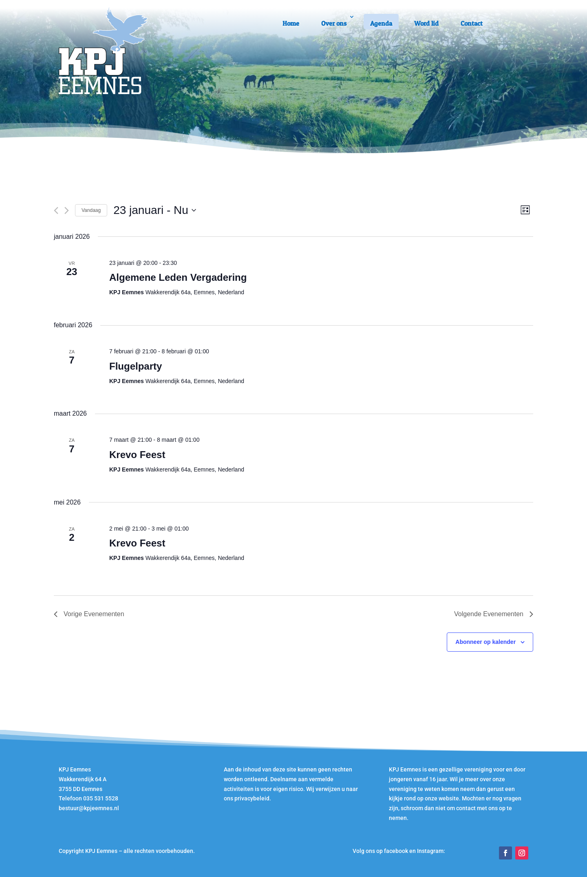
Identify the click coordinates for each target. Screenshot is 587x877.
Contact (472, 23)
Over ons (333, 23)
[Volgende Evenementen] (66, 210)
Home (290, 23)
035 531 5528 (100, 798)
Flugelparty (135, 366)
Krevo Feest (137, 454)
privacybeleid (251, 798)
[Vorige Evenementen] (56, 210)
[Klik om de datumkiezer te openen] (154, 210)
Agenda (381, 23)
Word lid (426, 23)
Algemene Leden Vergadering (178, 277)
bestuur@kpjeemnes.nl (89, 808)
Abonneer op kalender (485, 642)
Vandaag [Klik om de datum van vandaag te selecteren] (91, 210)
